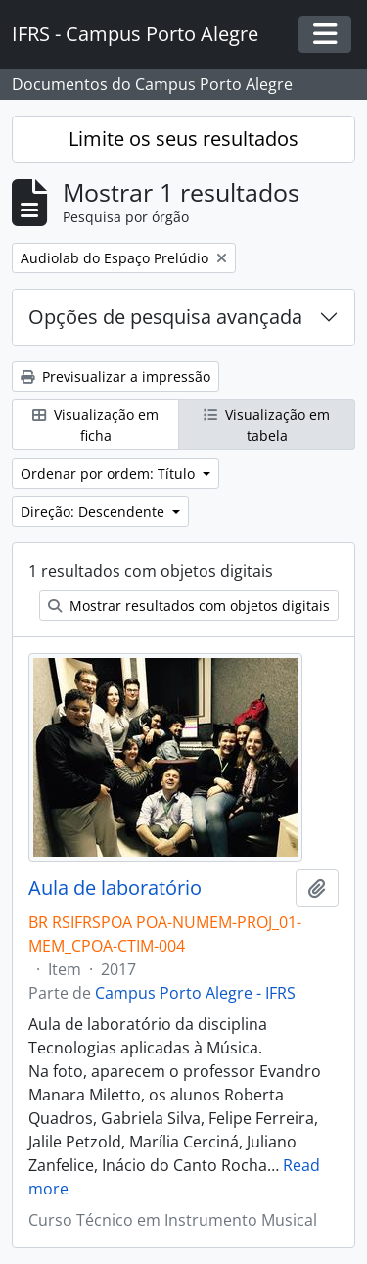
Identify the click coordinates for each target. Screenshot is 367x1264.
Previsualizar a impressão (115, 376)
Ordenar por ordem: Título (110, 473)
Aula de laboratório (115, 888)
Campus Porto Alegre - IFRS (195, 993)
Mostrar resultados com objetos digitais (189, 605)
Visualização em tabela (267, 425)
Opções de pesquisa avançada (165, 317)
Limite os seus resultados (183, 138)
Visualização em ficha (95, 425)
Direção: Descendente (94, 511)
